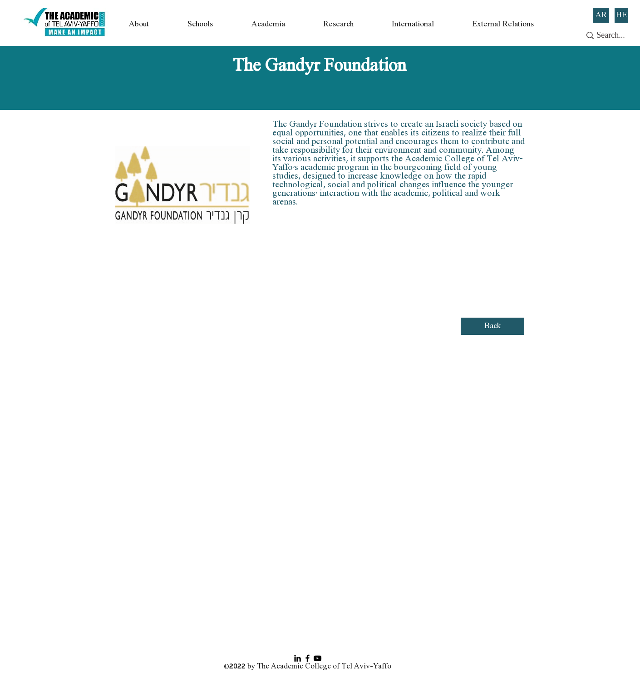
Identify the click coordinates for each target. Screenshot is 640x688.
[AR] (601, 15)
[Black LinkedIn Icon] (297, 658)
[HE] (621, 15)
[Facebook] (307, 658)
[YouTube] (317, 658)
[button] (138, 24)
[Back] (492, 326)
